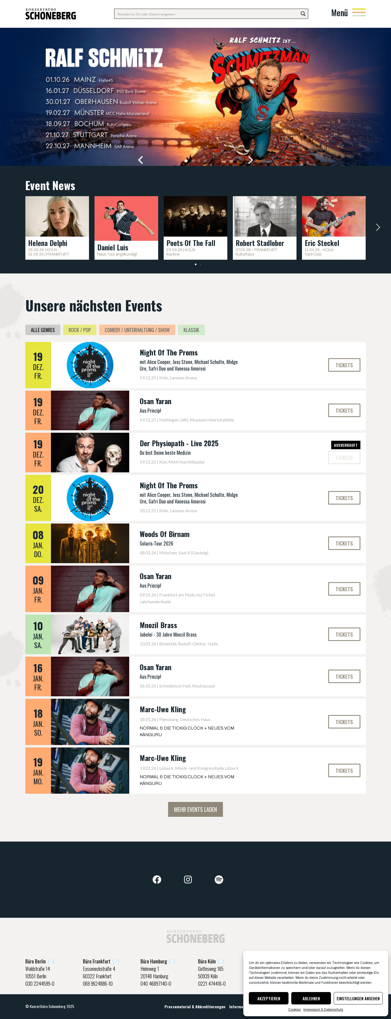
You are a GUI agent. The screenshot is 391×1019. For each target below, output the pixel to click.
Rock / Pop (80, 329)
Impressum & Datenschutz (323, 1010)
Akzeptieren (268, 998)
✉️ (39, 961)
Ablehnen (311, 998)
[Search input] (207, 14)
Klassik (191, 329)
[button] (140, 160)
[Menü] (359, 12)
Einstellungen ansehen (358, 998)
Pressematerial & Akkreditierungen (195, 1006)
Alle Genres (43, 329)
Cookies (294, 1010)
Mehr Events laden (195, 809)
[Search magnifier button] (303, 13)
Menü (339, 12)
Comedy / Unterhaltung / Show (137, 329)
